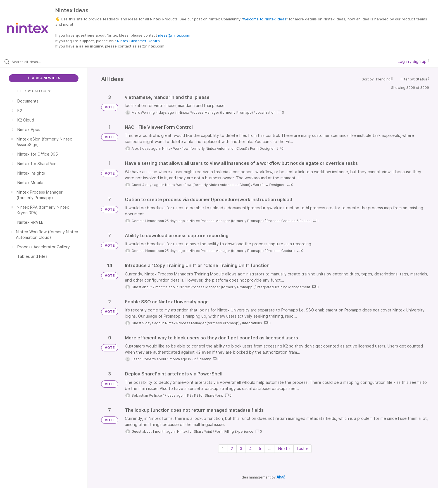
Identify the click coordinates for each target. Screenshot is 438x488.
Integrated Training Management (283, 287)
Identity (205, 359)
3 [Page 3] (241, 448)
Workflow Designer (269, 185)
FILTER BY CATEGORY (30, 91)
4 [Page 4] (250, 448)
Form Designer (262, 148)
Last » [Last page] (302, 448)
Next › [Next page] (284, 448)
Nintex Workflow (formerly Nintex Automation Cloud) (204, 148)
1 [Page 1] (223, 448)
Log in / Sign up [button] (413, 61)
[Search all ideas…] (50, 61)
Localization (265, 112)
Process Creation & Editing (288, 221)
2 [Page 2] (232, 448)
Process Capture (280, 251)
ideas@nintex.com (174, 35)
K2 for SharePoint (208, 395)
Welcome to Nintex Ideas (264, 19)
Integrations (252, 323)
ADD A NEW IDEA (43, 78)
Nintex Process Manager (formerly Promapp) (215, 112)
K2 (194, 359)
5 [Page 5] (260, 448)
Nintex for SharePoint (194, 431)
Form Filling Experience (234, 431)
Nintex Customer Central (139, 41)
